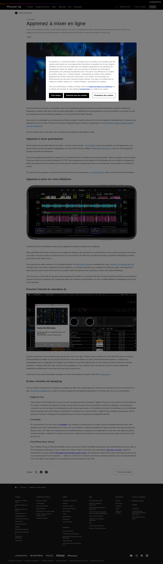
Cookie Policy (85, 89)
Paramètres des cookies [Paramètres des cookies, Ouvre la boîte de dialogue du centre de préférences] (103, 95)
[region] (82, 79)
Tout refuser (56, 95)
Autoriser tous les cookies (76, 95)
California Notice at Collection (100, 86)
